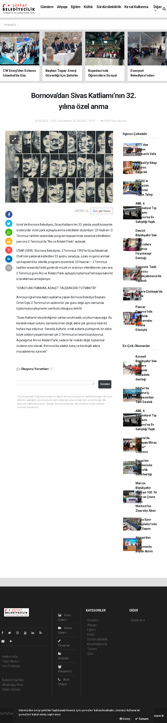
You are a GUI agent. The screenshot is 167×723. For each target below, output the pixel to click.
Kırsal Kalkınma (136, 7)
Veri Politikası (11, 666)
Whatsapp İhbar (12, 684)
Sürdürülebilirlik (109, 7)
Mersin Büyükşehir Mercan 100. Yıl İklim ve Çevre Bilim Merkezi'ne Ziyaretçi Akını (146, 496)
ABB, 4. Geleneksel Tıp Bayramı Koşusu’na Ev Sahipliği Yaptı (145, 212)
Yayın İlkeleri (10, 661)
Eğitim (75, 7)
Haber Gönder (11, 689)
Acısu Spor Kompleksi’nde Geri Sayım (146, 524)
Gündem (46, 7)
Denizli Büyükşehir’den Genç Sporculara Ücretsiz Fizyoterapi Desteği (146, 244)
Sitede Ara (138, 620)
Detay (125, 718)
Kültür (88, 7)
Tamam (142, 718)
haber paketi (8, 718)
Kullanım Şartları (13, 680)
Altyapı (62, 7)
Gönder (105, 384)
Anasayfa (10, 24)
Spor (90, 653)
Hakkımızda (10, 656)
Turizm (92, 649)
